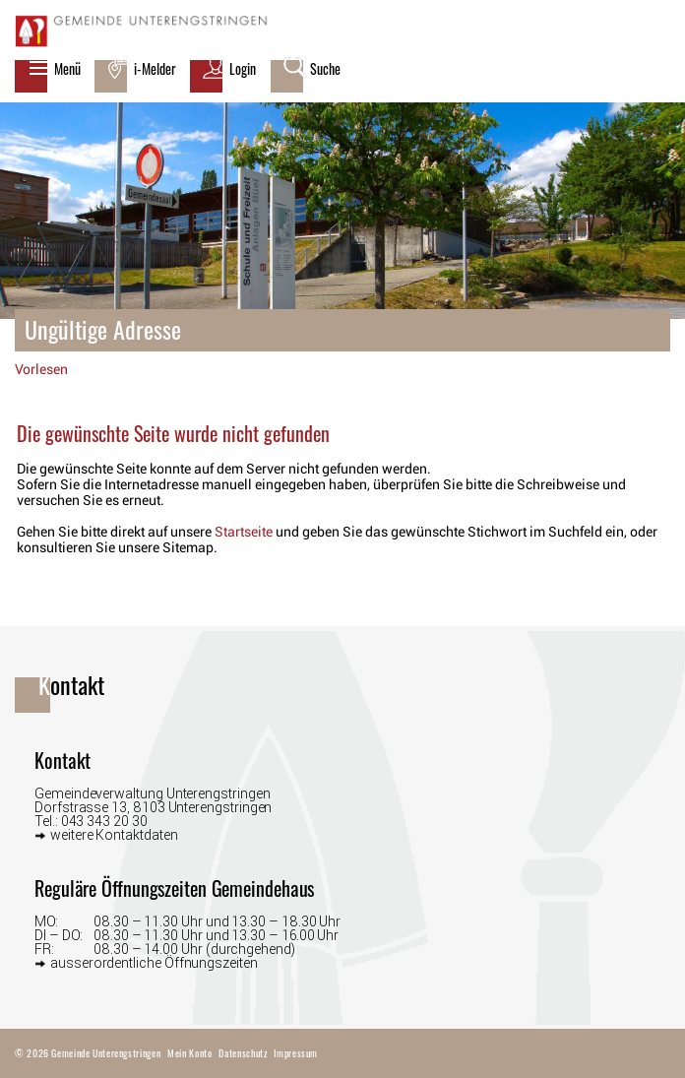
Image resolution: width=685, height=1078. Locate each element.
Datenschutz (242, 1053)
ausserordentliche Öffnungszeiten (154, 962)
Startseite (244, 531)
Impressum (296, 1053)
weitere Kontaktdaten (114, 834)
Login (242, 69)
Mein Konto (189, 1053)
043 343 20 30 (104, 821)
